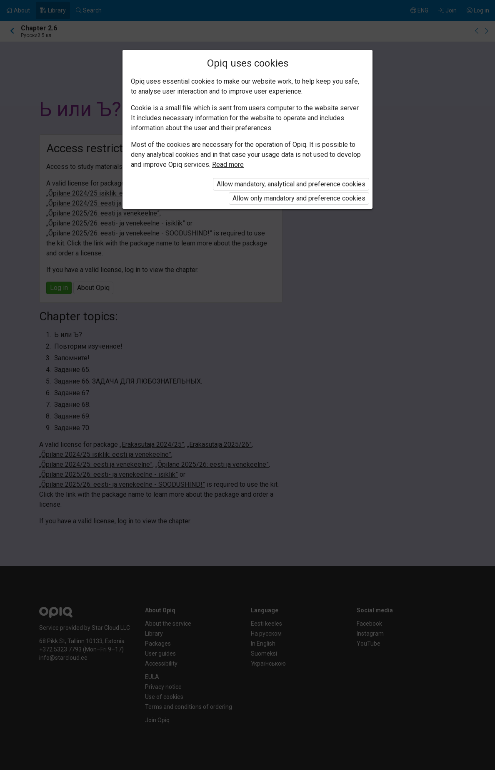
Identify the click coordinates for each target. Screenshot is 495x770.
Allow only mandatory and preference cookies (298, 198)
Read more (228, 164)
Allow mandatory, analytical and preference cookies (291, 184)
